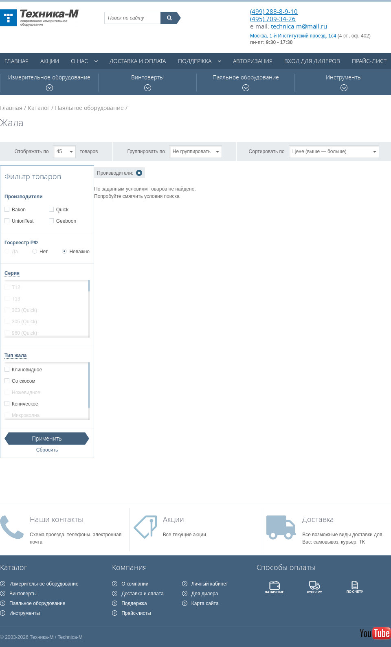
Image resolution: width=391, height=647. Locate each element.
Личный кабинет (209, 584)
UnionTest (22, 221)
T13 (15, 299)
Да (11, 251)
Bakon (18, 210)
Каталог (39, 108)
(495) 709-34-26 (273, 19)
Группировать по (146, 151)
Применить (47, 438)
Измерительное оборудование (49, 82)
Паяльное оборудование (246, 82)
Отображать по (32, 151)
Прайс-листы (136, 613)
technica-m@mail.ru (299, 26)
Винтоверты (147, 82)
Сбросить (47, 450)
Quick (62, 210)
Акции (49, 61)
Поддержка (194, 61)
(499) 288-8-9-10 (274, 11)
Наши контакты (56, 519)
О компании (134, 584)
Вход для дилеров (312, 61)
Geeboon (66, 221)
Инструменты (344, 82)
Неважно (76, 251)
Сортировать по (267, 151)
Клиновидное (26, 370)
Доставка (318, 519)
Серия (12, 273)
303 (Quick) (24, 310)
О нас (79, 61)
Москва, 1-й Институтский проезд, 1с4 (293, 36)
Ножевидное (25, 392)
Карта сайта (205, 603)
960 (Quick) (24, 333)
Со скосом (23, 381)
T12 (15, 287)
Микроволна (25, 415)
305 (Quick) (24, 322)
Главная (16, 61)
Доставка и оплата (138, 61)
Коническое (24, 404)
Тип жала (15, 355)
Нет (40, 251)
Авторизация (252, 61)
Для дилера (204, 594)
